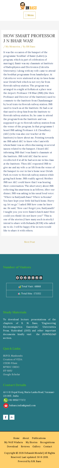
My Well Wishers (13, 442)
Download (12, 446)
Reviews (25, 446)
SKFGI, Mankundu (13, 355)
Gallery (36, 446)
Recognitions (47, 442)
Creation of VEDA (12, 359)
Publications (39, 438)
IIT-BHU (7, 370)
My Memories (13, 46)
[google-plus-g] (12, 417)
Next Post (29, 241)
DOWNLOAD (49, 334)
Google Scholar (11, 374)
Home (16, 438)
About (26, 438)
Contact (47, 446)
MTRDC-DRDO (11, 367)
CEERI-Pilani (10, 363)
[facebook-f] (6, 417)
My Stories (31, 442)
